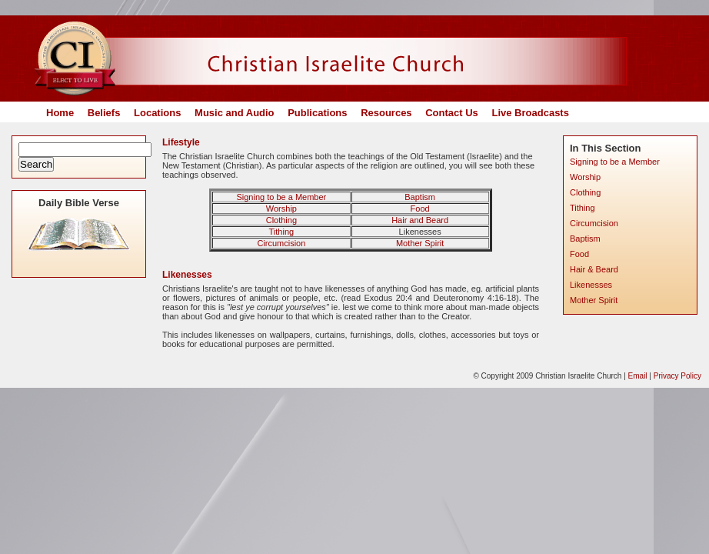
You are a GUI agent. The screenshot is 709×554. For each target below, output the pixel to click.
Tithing (282, 231)
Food (420, 208)
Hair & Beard (594, 269)
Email (637, 376)
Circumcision (281, 243)
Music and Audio (235, 112)
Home (60, 112)
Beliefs (104, 112)
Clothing (281, 220)
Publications (317, 112)
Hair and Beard (419, 220)
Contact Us (451, 112)
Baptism (419, 197)
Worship (281, 208)
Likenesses (591, 284)
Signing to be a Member (281, 197)
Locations (157, 112)
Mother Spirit (420, 243)
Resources (386, 112)
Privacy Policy (677, 376)
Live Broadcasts (529, 112)
